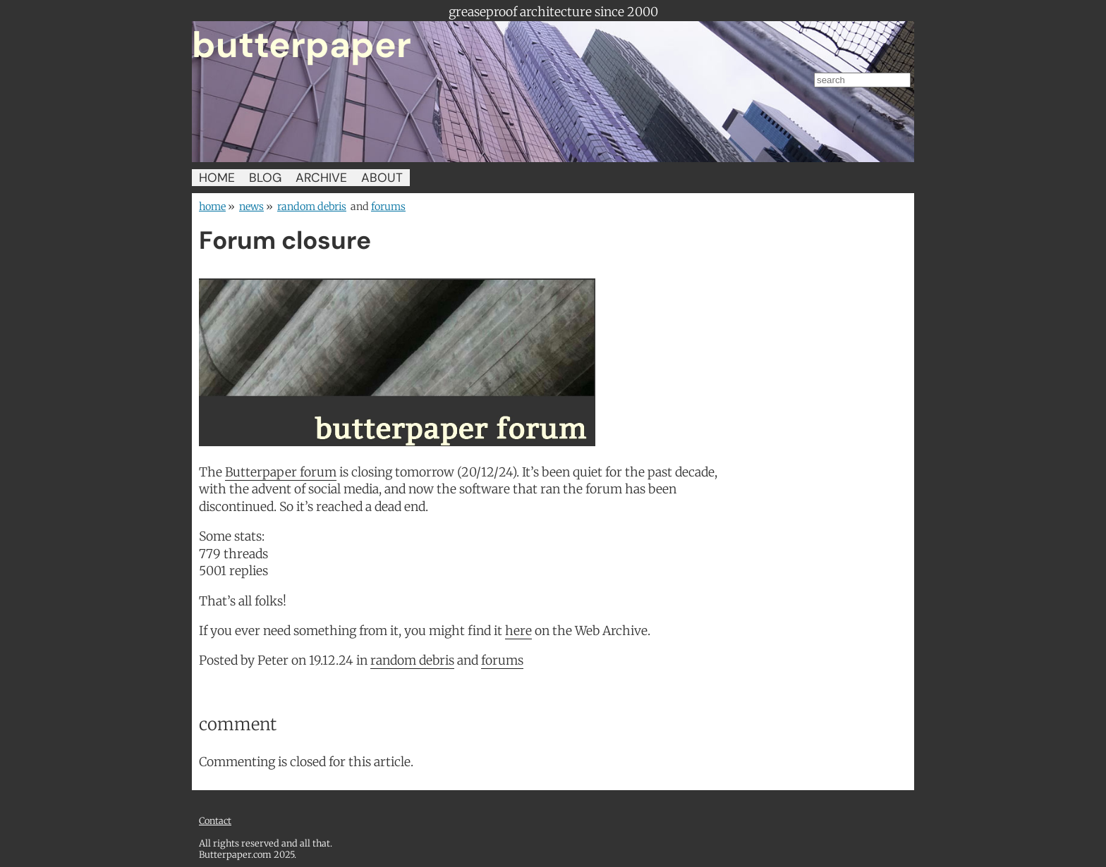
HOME (217, 177)
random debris (311, 206)
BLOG (265, 177)
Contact (215, 820)
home (212, 206)
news (251, 206)
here (518, 631)
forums (388, 206)
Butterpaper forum (280, 472)
